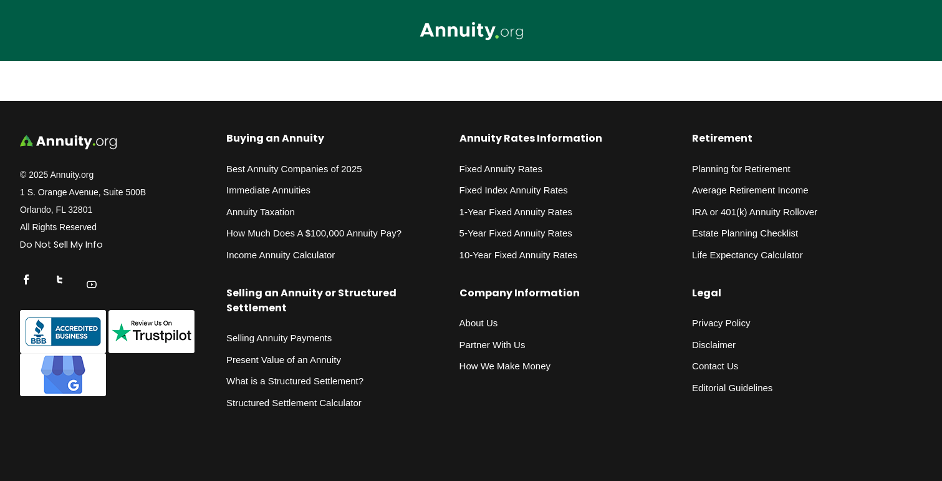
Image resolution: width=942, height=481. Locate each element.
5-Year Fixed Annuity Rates (515, 233)
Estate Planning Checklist (745, 233)
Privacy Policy (721, 323)
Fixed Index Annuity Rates (513, 190)
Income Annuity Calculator (280, 255)
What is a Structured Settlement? (294, 381)
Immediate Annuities (268, 190)
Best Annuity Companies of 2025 (294, 168)
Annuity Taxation (260, 211)
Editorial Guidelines (732, 387)
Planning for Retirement (741, 168)
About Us (478, 323)
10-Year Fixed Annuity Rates (518, 255)
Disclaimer (714, 344)
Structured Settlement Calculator (294, 402)
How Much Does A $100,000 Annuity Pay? (313, 233)
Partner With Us (492, 344)
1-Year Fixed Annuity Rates (515, 211)
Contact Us (715, 366)
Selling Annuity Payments (279, 338)
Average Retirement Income (750, 190)
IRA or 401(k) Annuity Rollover (754, 211)
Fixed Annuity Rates (500, 168)
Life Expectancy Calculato (746, 255)
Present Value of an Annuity (283, 359)
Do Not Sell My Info (61, 244)
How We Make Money (504, 366)
